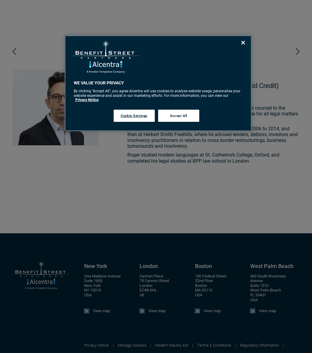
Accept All (178, 115)
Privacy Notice (86, 99)
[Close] (243, 42)
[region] (158, 83)
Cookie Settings (134, 115)
